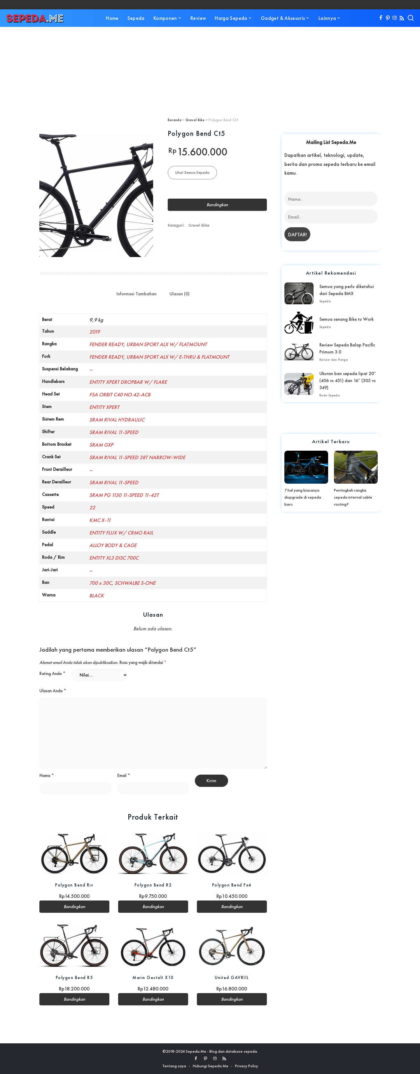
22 (92, 507)
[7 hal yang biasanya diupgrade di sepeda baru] (306, 467)
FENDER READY (106, 344)
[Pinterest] (387, 18)
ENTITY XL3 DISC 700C (114, 557)
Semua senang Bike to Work (346, 319)
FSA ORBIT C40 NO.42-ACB (119, 394)
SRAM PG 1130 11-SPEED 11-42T (124, 495)
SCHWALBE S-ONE (135, 582)
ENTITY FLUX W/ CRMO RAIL (121, 532)
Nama (46, 775)
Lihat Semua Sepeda (192, 172)
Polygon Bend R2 (153, 885)
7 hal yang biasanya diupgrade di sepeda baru (302, 497)
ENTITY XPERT (104, 407)
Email (123, 775)
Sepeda (325, 301)
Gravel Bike (195, 119)
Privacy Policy (246, 1065)
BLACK (96, 595)
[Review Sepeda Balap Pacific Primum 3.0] (299, 352)
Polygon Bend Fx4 (232, 885)
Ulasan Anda (52, 691)
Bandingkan (217, 205)
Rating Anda (52, 673)
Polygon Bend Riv (74, 885)
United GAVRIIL (232, 977)
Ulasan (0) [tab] (179, 294)
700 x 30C (100, 582)
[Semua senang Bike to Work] (299, 323)
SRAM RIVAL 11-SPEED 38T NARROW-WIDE (137, 457)
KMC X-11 (100, 520)
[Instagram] (394, 18)
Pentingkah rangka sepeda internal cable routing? (353, 497)
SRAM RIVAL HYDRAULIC (116, 419)
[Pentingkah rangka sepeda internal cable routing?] (356, 467)
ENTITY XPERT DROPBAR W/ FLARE (128, 382)
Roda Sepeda (329, 395)
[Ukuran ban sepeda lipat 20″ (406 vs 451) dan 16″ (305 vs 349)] (299, 384)
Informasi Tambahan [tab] (136, 294)
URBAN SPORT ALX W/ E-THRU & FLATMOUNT (177, 356)
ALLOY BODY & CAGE (112, 545)
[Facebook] (380, 18)
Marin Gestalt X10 (153, 977)
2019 (94, 331)
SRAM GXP (101, 444)
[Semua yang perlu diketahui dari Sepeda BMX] (299, 293)
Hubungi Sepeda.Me (210, 1065)
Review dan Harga (333, 360)
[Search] (410, 18)
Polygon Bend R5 (74, 977)
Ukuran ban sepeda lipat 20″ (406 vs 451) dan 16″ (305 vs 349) (347, 380)
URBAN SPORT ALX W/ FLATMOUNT (166, 344)
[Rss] (401, 18)
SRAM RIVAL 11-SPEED (113, 432)
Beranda (174, 119)
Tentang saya (174, 1065)
